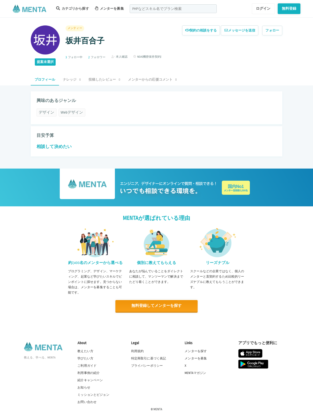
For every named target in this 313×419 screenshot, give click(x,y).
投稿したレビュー (104, 79)
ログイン (263, 8)
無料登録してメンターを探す (156, 306)
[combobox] (173, 8)
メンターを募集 (109, 8)
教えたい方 (85, 351)
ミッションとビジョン (93, 394)
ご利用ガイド (87, 365)
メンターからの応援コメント (152, 79)
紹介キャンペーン (90, 380)
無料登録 (289, 8)
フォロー (272, 30)
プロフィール (45, 79)
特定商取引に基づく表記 (148, 358)
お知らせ (83, 387)
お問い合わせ (87, 401)
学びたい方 (85, 358)
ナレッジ (72, 79)
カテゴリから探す (72, 8)
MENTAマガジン (195, 372)
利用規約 (137, 351)
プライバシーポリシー (147, 365)
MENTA (157, 409)
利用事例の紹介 (88, 372)
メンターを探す (196, 351)
